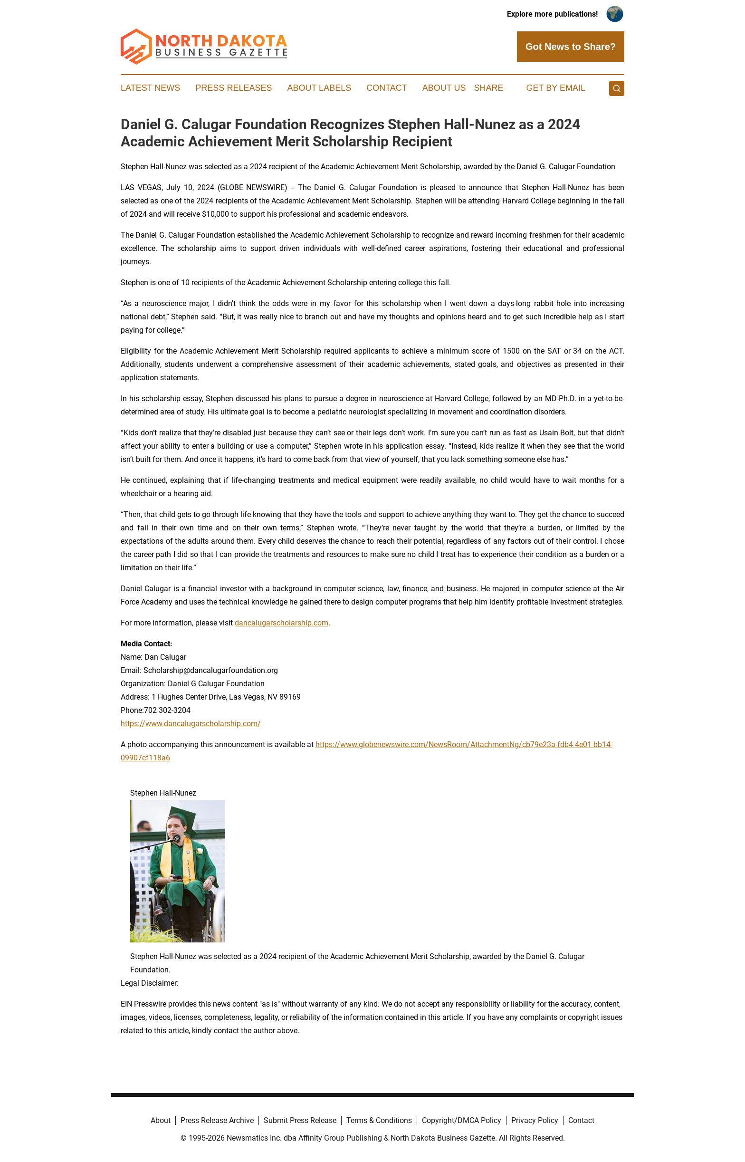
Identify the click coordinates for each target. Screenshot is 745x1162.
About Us (444, 88)
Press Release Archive (217, 1120)
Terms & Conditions (379, 1120)
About (161, 1120)
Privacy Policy (534, 1120)
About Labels (319, 88)
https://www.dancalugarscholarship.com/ (191, 723)
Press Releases (233, 88)
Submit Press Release (300, 1120)
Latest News (150, 88)
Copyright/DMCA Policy (461, 1120)
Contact (386, 88)
